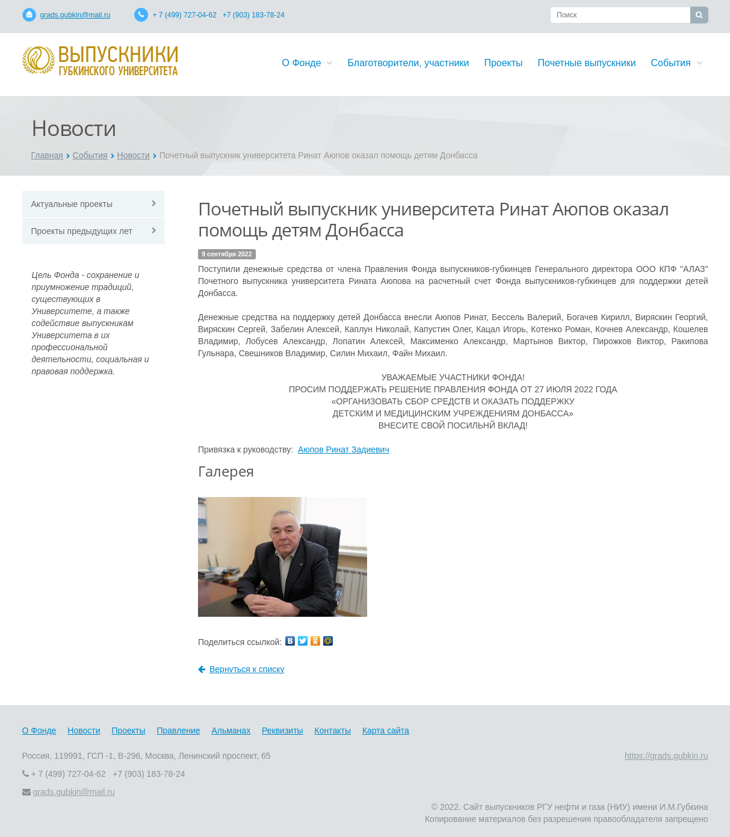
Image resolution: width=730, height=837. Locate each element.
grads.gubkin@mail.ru (75, 15)
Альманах (230, 730)
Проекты (503, 63)
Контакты (333, 730)
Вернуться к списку (241, 669)
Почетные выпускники (587, 63)
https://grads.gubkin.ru (666, 756)
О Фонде (307, 63)
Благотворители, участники (408, 63)
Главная (47, 155)
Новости (133, 155)
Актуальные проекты (72, 204)
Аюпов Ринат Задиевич (343, 449)
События (676, 63)
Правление (178, 730)
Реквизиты (282, 730)
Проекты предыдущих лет (81, 231)
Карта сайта (385, 730)
